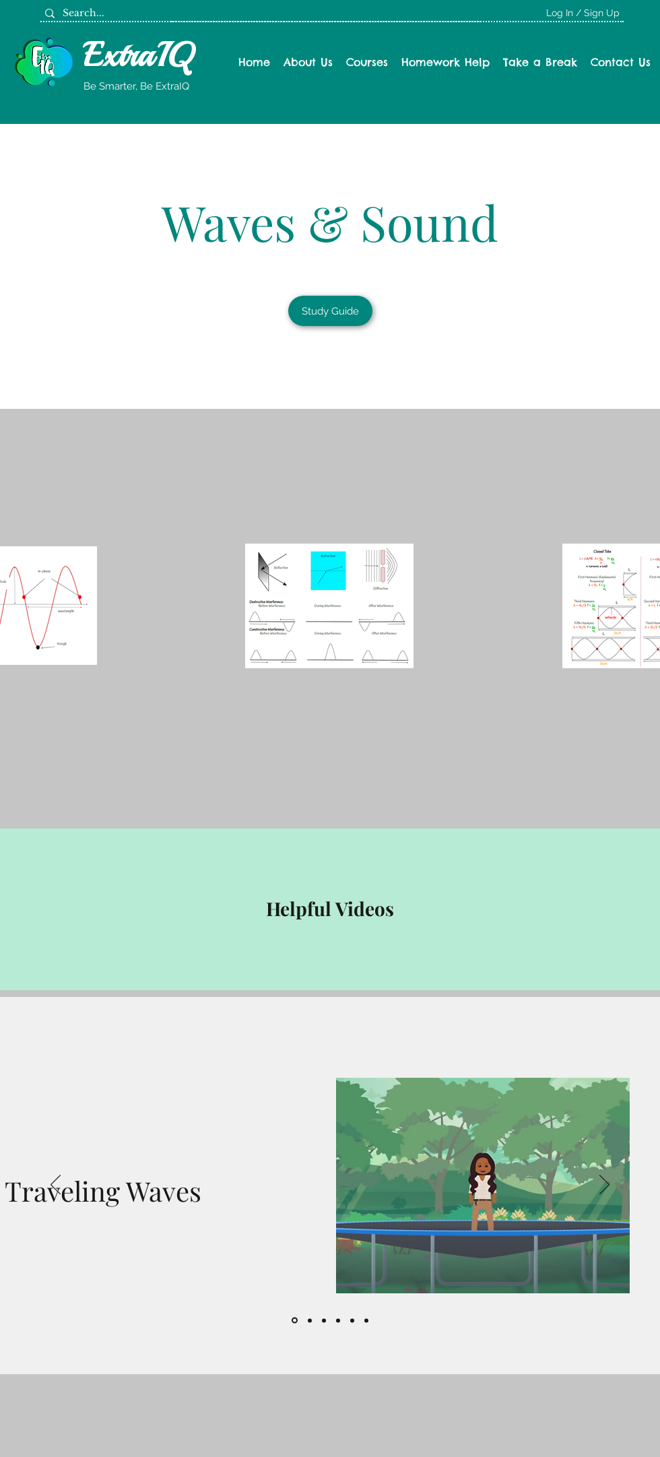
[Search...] (104, 13)
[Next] (604, 1185)
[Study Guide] (330, 311)
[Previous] (56, 1185)
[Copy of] (366, 1320)
